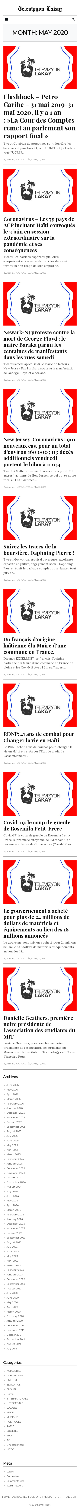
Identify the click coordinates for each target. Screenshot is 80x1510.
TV (8, 1440)
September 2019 (16, 1339)
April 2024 (13, 1205)
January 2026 (15, 1108)
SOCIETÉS (12, 1430)
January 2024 (15, 1219)
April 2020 (12, 1307)
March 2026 (13, 1099)
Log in (10, 1471)
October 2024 (14, 1177)
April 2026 (12, 1094)
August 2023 (14, 1242)
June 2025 (13, 1140)
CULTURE (12, 1380)
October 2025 (14, 1122)
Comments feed (16, 1480)
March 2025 (13, 1154)
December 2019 (15, 1325)
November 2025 (16, 1117)
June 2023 (13, 1251)
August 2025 (14, 1131)
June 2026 (13, 1085)
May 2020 (12, 1302)
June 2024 (13, 1196)
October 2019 (14, 1334)
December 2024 (16, 1168)
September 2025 (16, 1126)
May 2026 (12, 1089)
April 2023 (12, 1260)
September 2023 (16, 1237)
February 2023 (15, 1269)
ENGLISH (12, 1389)
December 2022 (16, 1279)
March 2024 (14, 1209)
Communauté (15, 1375)
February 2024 (15, 1214)
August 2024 (14, 1186)
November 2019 (15, 1330)
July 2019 (12, 1348)
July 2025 (12, 1135)
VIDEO (10, 1449)
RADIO (11, 1426)
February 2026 (15, 1103)
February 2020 (15, 1316)
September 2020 (16, 1283)
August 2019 (14, 1343)
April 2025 (12, 1149)
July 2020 (12, 1293)
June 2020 (13, 1297)
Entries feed (13, 1476)
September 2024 (16, 1182)
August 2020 (14, 1288)
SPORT (11, 1435)
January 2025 (15, 1163)
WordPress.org (15, 1485)
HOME (6, 1496)
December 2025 (16, 1112)
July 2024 (12, 1191)
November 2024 (16, 1173)
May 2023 (12, 1256)
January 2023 (15, 1274)
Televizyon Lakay (40, 8)
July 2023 (12, 1246)
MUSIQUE (12, 1417)
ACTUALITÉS (14, 1370)
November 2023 (16, 1228)
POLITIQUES (14, 1421)
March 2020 (13, 1311)
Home (10, 1394)
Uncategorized (15, 1444)
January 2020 (15, 1320)
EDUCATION (14, 1384)
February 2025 (15, 1159)
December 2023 (16, 1223)
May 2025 (12, 1145)
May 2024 (12, 1200)
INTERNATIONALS (17, 1398)
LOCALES (12, 1407)
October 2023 (14, 1233)
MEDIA (11, 1412)
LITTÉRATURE (15, 1403)
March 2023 (13, 1265)
